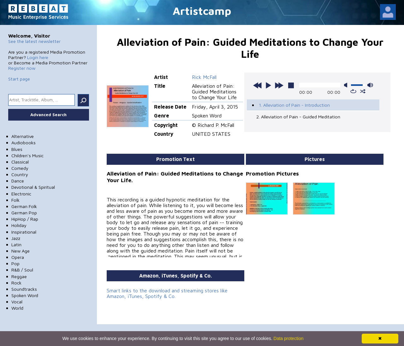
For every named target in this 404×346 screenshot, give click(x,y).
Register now (21, 68)
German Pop (24, 212)
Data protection (289, 338)
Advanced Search (48, 114)
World (17, 308)
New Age (20, 251)
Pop (15, 263)
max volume (370, 85)
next (279, 85)
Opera (17, 257)
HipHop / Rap (24, 219)
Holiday (19, 225)
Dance (17, 180)
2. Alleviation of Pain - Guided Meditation (298, 116)
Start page (19, 78)
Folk (15, 200)
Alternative (22, 136)
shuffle (363, 91)
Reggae (19, 276)
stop (291, 85)
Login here (37, 57)
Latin (16, 244)
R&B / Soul (22, 269)
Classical (20, 161)
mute (347, 85)
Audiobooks (23, 142)
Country (19, 174)
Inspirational (23, 232)
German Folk (24, 206)
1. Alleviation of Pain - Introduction (294, 105)
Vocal (16, 301)
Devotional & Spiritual (33, 187)
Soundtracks (24, 289)
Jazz (15, 238)
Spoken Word (24, 295)
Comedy (19, 168)
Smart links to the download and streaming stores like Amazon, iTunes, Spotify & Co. (167, 293)
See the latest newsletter (34, 41)
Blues (16, 149)
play (268, 85)
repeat (353, 91)
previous (257, 85)
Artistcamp (202, 10)
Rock (16, 282)
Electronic (21, 193)
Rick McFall (204, 77)
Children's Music (27, 155)
